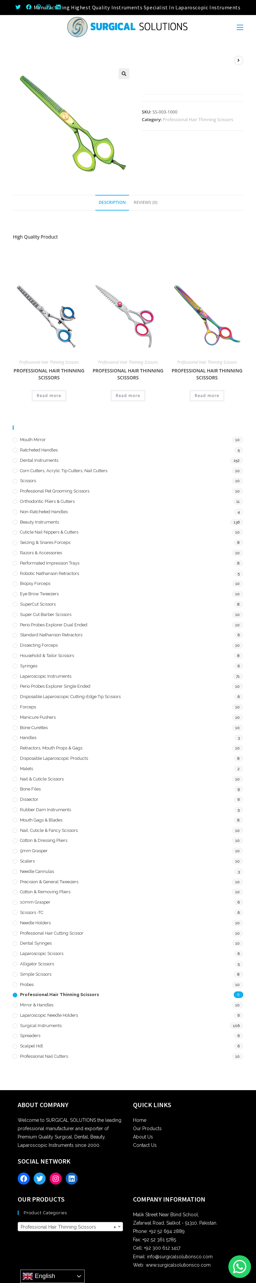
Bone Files (30, 788)
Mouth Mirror (33, 439)
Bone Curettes (34, 727)
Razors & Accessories (41, 552)
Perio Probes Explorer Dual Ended (53, 624)
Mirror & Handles (36, 1004)
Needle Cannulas (37, 871)
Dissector (29, 799)
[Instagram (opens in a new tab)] (48, 7)
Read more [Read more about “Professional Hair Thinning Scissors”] (49, 395)
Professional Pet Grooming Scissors (54, 491)
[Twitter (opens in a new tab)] (19, 7)
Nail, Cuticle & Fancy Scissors (49, 830)
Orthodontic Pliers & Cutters (47, 501)
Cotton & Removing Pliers (45, 891)
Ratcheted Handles (39, 449)
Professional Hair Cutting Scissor (51, 933)
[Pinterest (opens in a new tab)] (38, 7)
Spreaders (30, 1035)
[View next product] (238, 60)
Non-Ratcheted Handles (44, 511)
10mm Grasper (35, 902)
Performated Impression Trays (49, 563)
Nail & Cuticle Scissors (42, 778)
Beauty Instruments (39, 522)
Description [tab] (112, 202)
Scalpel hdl (31, 1045)
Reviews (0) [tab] (145, 202)
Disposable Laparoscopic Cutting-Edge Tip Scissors (70, 696)
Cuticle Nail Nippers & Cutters (49, 532)
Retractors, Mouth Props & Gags (51, 747)
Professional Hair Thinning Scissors (198, 119)
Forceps (28, 706)
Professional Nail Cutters (44, 1056)
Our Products (147, 1128)
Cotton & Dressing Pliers (43, 840)
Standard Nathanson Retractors (51, 634)
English (38, 1276)
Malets (26, 768)
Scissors (28, 480)
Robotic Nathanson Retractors (49, 573)
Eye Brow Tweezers (39, 593)
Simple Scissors (35, 974)
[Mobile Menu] (240, 27)
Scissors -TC (31, 912)
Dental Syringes (36, 943)
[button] (124, 73)
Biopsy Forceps (35, 583)
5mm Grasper (34, 850)
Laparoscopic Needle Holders (49, 1015)
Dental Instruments (39, 460)
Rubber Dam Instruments (45, 809)
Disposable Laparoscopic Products (54, 758)
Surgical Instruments (41, 1025)
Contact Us (145, 1145)
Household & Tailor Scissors (47, 655)
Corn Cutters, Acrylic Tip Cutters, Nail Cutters (63, 470)
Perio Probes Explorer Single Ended (55, 686)
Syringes (28, 665)
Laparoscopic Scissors (41, 953)
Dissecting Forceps (39, 645)
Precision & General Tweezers (49, 881)
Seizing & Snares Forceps (45, 542)
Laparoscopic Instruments (45, 676)
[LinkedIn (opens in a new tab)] (58, 7)
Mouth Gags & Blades (41, 820)
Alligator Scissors (37, 963)
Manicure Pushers (38, 717)
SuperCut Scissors (38, 604)
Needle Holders (35, 922)
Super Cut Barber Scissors (45, 614)
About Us (143, 1137)
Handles (28, 737)
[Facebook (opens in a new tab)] (28, 7)
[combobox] (70, 1226)
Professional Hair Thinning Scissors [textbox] (68, 1227)
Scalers (27, 861)
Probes (27, 984)
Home (139, 1120)
